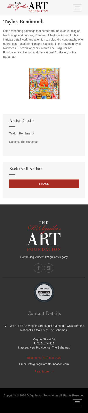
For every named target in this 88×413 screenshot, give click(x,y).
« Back (44, 183)
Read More (41, 371)
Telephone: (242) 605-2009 (44, 357)
